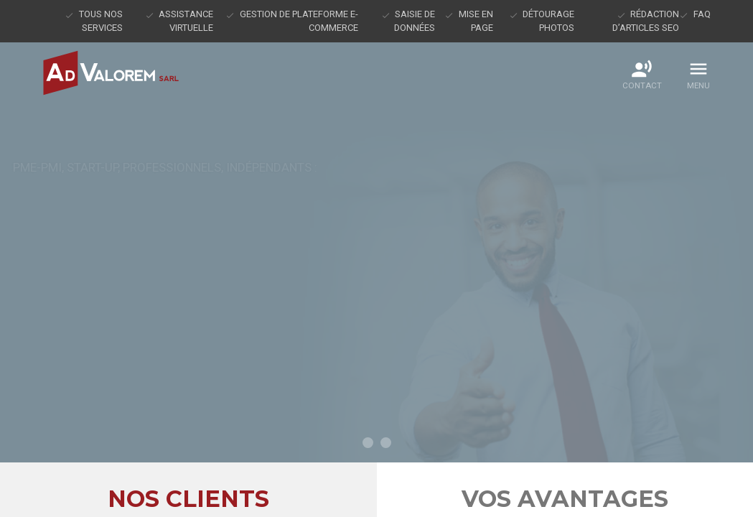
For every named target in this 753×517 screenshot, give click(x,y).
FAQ (702, 14)
